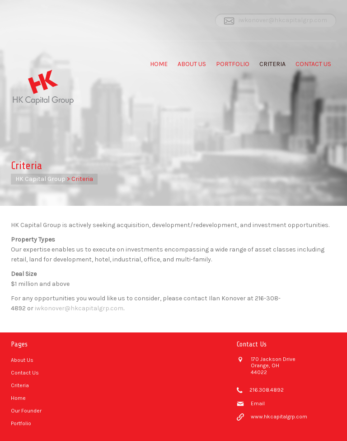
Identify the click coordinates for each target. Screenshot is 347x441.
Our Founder (26, 411)
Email (258, 403)
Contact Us (313, 64)
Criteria (272, 64)
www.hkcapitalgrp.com (279, 416)
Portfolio (232, 64)
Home (159, 64)
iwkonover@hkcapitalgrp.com (283, 20)
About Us (192, 64)
